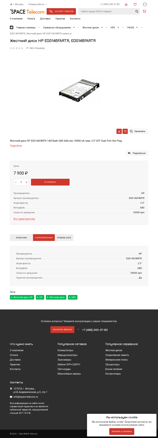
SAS (73, 297)
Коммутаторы (65, 350)
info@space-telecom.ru (25, 396)
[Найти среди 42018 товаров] (109, 11)
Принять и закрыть (122, 431)
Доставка (45, 18)
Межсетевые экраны (69, 373)
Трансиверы (64, 359)
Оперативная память (117, 355)
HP (41, 297)
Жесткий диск (57, 297)
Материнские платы (116, 359)
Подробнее (16, 145)
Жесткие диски (113, 350)
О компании (16, 18)
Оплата (31, 18)
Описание (21, 237)
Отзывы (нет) (67, 237)
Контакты (75, 18)
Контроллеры (113, 373)
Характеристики (45, 237)
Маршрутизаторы (67, 355)
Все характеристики (24, 219)
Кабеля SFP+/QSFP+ (69, 364)
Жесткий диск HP (23, 297)
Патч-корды (64, 369)
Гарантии (60, 18)
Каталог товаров (61, 11)
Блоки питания (113, 369)
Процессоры (112, 364)
